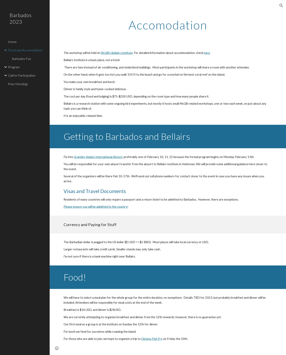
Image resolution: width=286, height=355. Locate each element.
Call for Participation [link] (21, 75)
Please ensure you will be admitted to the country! (96, 206)
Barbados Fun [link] (21, 58)
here (207, 53)
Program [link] (14, 67)
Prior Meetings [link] (18, 84)
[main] (168, 25)
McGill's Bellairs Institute (116, 53)
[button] (281, 5)
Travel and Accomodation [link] (25, 50)
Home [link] (12, 42)
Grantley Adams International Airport (98, 157)
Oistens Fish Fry (151, 338)
